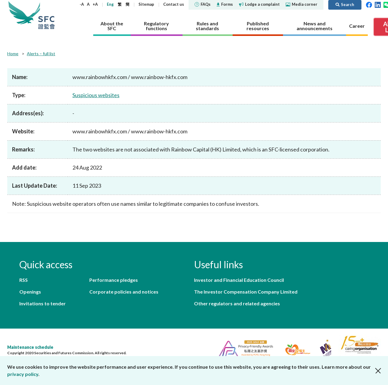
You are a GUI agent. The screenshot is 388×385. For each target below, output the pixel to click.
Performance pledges (113, 280)
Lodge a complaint (259, 4)
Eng (110, 4)
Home (12, 53)
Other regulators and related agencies (237, 303)
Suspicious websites (95, 95)
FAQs (203, 4)
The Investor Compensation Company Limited (245, 291)
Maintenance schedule (30, 347)
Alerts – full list (41, 53)
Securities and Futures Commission (46, 15)
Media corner (301, 4)
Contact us (173, 4)
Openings (30, 291)
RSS (23, 280)
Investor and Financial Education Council (239, 280)
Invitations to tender (42, 303)
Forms (225, 4)
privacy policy (22, 374)
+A (95, 4)
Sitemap (146, 4)
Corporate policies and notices (123, 291)
